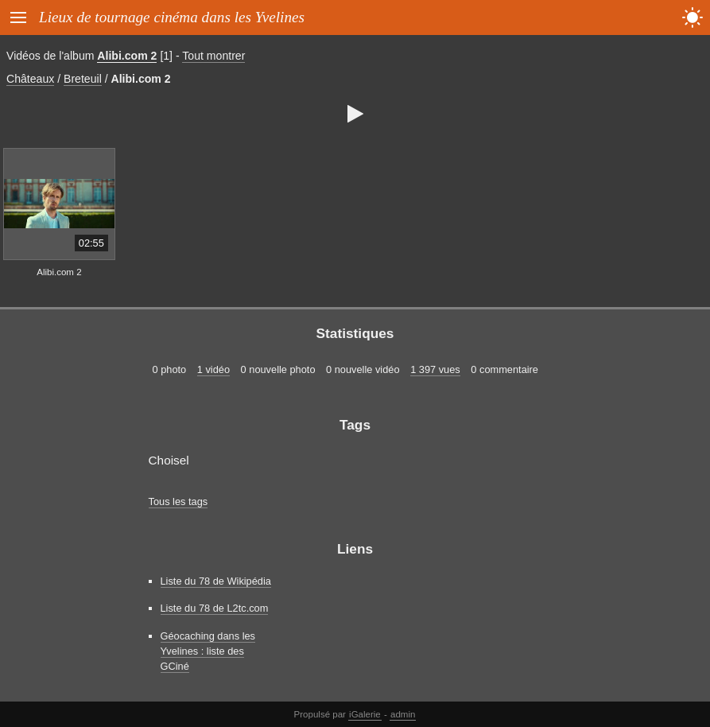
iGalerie (365, 714)
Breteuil (83, 78)
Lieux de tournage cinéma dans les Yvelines (172, 17)
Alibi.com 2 (127, 55)
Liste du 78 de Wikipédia (216, 581)
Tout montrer (213, 55)
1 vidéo (213, 369)
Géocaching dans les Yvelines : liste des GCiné (208, 651)
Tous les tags (178, 501)
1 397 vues (435, 369)
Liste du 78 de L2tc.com (215, 608)
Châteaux (30, 78)
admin (402, 714)
